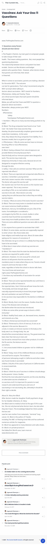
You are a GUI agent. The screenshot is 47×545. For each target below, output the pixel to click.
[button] (38, 3)
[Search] (41, 3)
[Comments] (43, 480)
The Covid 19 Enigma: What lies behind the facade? (22, 515)
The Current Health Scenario (12, 3)
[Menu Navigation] (3, 3)
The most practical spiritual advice (17, 524)
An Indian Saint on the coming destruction (20, 473)
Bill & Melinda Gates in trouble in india (18, 505)
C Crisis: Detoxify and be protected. (17, 496)
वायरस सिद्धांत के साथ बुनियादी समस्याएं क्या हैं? (19, 487)
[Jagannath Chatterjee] (13, 24)
